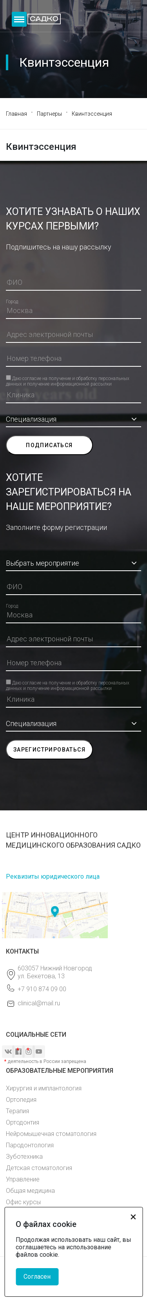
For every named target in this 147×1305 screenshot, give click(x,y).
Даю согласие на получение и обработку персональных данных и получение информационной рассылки (67, 377)
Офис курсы (23, 1202)
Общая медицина (30, 1190)
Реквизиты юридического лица (53, 876)
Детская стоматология (39, 1168)
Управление (23, 1179)
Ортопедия (21, 1099)
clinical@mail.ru (39, 1003)
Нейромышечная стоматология (51, 1134)
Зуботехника (24, 1156)
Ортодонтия (22, 1122)
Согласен (37, 1276)
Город (12, 301)
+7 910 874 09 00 (42, 989)
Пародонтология (30, 1145)
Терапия (17, 1111)
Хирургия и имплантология (44, 1088)
